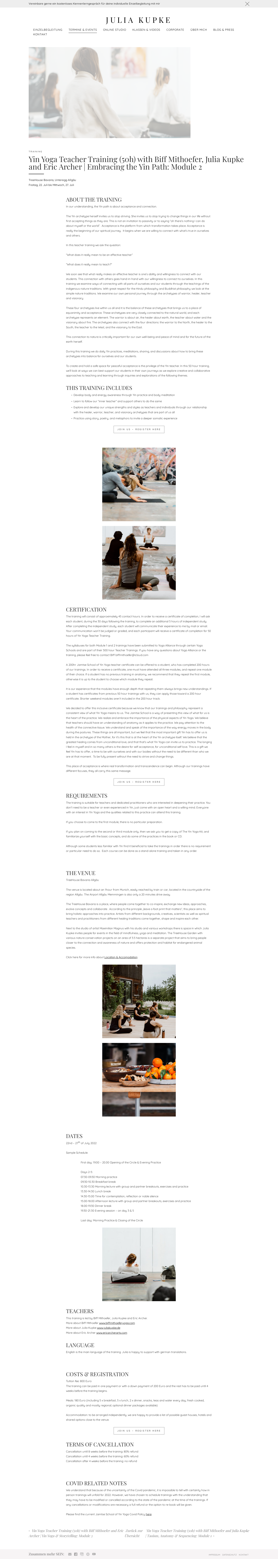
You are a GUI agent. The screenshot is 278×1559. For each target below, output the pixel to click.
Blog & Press (223, 29)
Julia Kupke (139, 20)
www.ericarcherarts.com (111, 1332)
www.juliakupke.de (108, 1327)
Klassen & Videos (146, 29)
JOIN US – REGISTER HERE (139, 429)
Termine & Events (83, 29)
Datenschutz (229, 1554)
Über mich (198, 29)
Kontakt (40, 34)
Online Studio (114, 29)
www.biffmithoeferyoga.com (117, 1323)
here (149, 1514)
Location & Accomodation (121, 957)
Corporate (175, 29)
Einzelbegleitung (47, 29)
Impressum (214, 1554)
